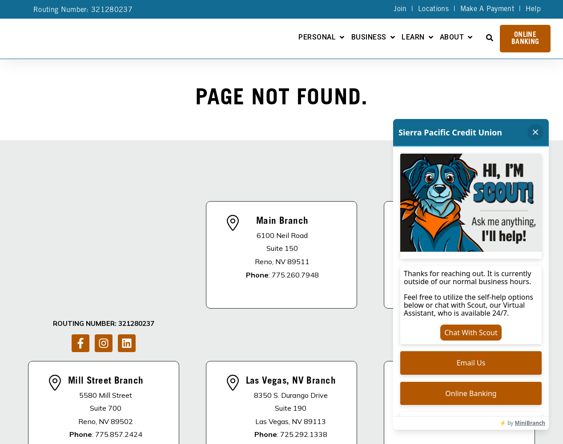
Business (368, 37)
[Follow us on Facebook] (80, 240)
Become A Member (335, 406)
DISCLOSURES (143, 406)
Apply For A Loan (257, 406)
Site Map (280, 436)
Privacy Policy (239, 436)
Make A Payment (487, 9)
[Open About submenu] (470, 37)
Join (400, 9)
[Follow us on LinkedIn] (127, 240)
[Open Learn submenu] (431, 37)
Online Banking (525, 39)
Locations (433, 9)
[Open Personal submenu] (342, 37)
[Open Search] (489, 37)
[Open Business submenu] (392, 37)
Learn (413, 37)
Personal (317, 37)
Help (533, 9)
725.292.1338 (303, 347)
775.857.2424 (118, 347)
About (452, 37)
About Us (195, 406)
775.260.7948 (295, 231)
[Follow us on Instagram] (104, 240)
